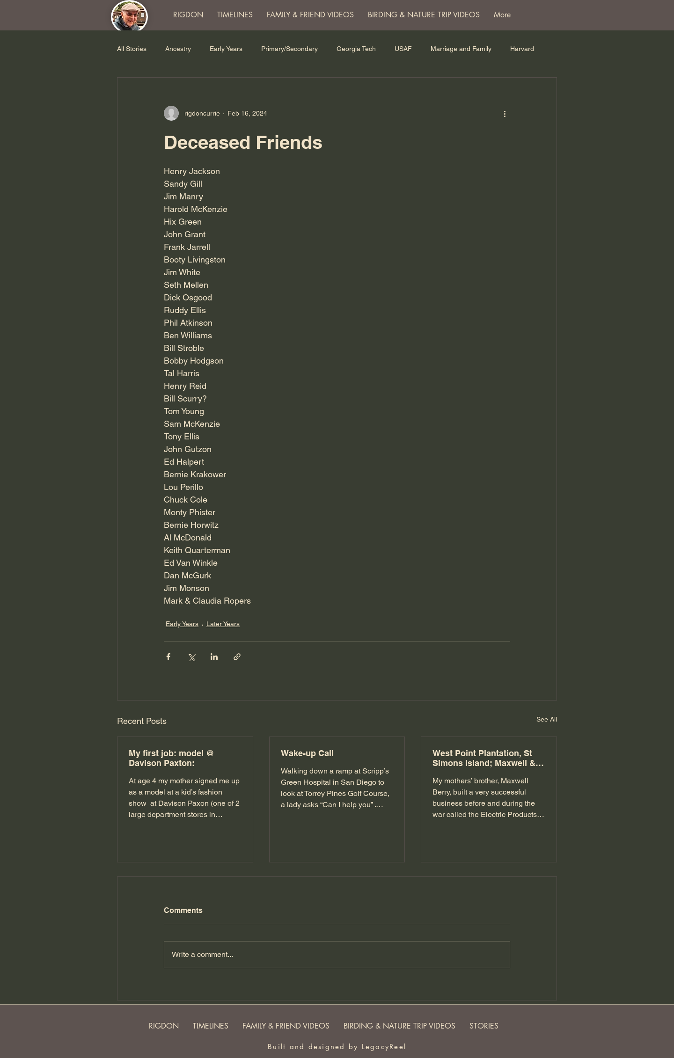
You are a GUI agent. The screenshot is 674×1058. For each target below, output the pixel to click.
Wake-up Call (307, 753)
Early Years (226, 48)
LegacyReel (384, 1046)
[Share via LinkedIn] (214, 656)
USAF (403, 48)
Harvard (522, 48)
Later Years (223, 624)
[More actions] (504, 113)
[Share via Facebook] (168, 656)
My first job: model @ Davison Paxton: (171, 758)
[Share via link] (237, 656)
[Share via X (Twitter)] (191, 656)
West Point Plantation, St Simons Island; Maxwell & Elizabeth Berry (483, 758)
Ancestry (178, 48)
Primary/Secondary (289, 48)
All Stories (132, 48)
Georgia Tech (356, 48)
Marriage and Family (461, 48)
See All (546, 719)
